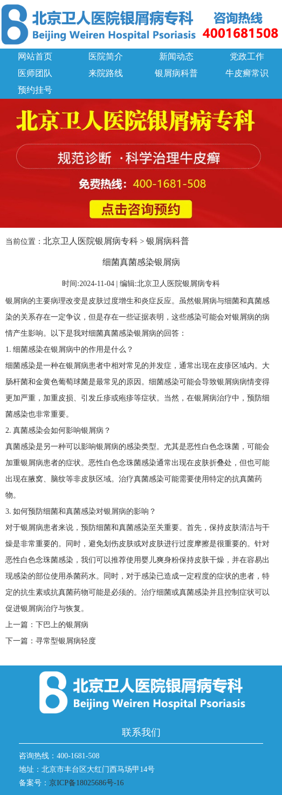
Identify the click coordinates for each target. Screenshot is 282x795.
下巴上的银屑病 (62, 625)
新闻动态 (176, 56)
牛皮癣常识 (247, 73)
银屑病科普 (176, 73)
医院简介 (105, 56)
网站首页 (35, 56)
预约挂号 (35, 89)
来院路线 (105, 73)
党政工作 (247, 56)
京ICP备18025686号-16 (86, 783)
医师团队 (35, 73)
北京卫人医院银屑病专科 (90, 241)
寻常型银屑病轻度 (66, 641)
